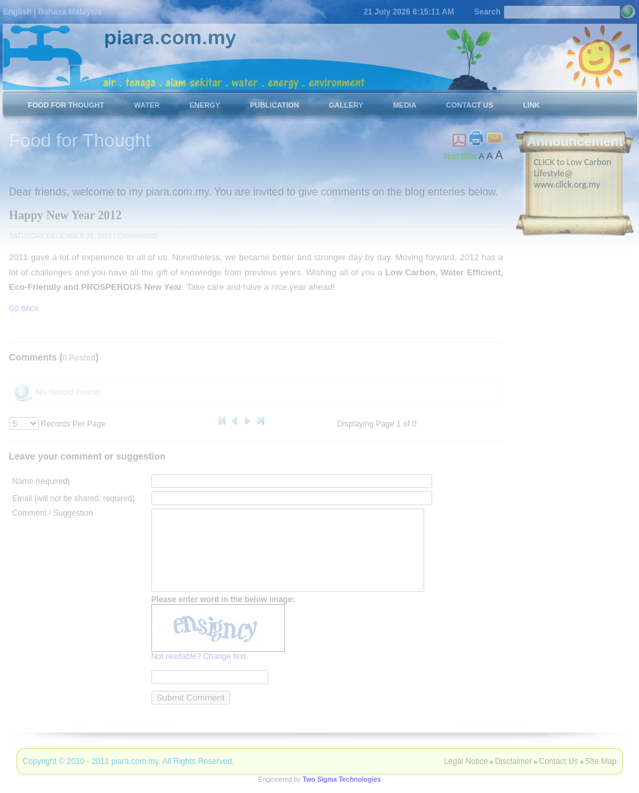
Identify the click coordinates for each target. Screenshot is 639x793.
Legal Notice (466, 761)
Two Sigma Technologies (342, 779)
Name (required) (41, 480)
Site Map (600, 761)
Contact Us (558, 761)
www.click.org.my (567, 184)
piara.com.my (134, 761)
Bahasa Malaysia (70, 12)
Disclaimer (513, 761)
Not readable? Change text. (199, 671)
